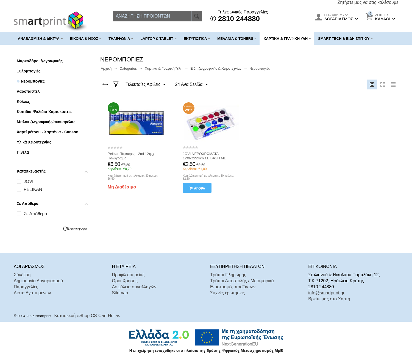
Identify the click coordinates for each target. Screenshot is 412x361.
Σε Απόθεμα (35, 213)
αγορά (199, 188)
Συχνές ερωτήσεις (227, 293)
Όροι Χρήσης (125, 280)
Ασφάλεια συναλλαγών (134, 286)
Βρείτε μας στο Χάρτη (329, 299)
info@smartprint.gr (326, 293)
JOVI (29, 181)
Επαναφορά (77, 228)
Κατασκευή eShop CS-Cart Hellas (87, 315)
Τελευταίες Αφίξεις (146, 85)
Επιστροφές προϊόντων (232, 286)
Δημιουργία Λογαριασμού (38, 280)
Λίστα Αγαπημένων (32, 293)
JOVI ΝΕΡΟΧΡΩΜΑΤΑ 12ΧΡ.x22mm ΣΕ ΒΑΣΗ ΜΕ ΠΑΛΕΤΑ (204, 158)
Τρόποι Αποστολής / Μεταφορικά (242, 280)
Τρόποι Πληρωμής (228, 274)
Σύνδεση (22, 274)
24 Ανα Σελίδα (191, 85)
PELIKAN (33, 189)
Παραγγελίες (26, 286)
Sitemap (120, 293)
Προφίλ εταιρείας (128, 274)
